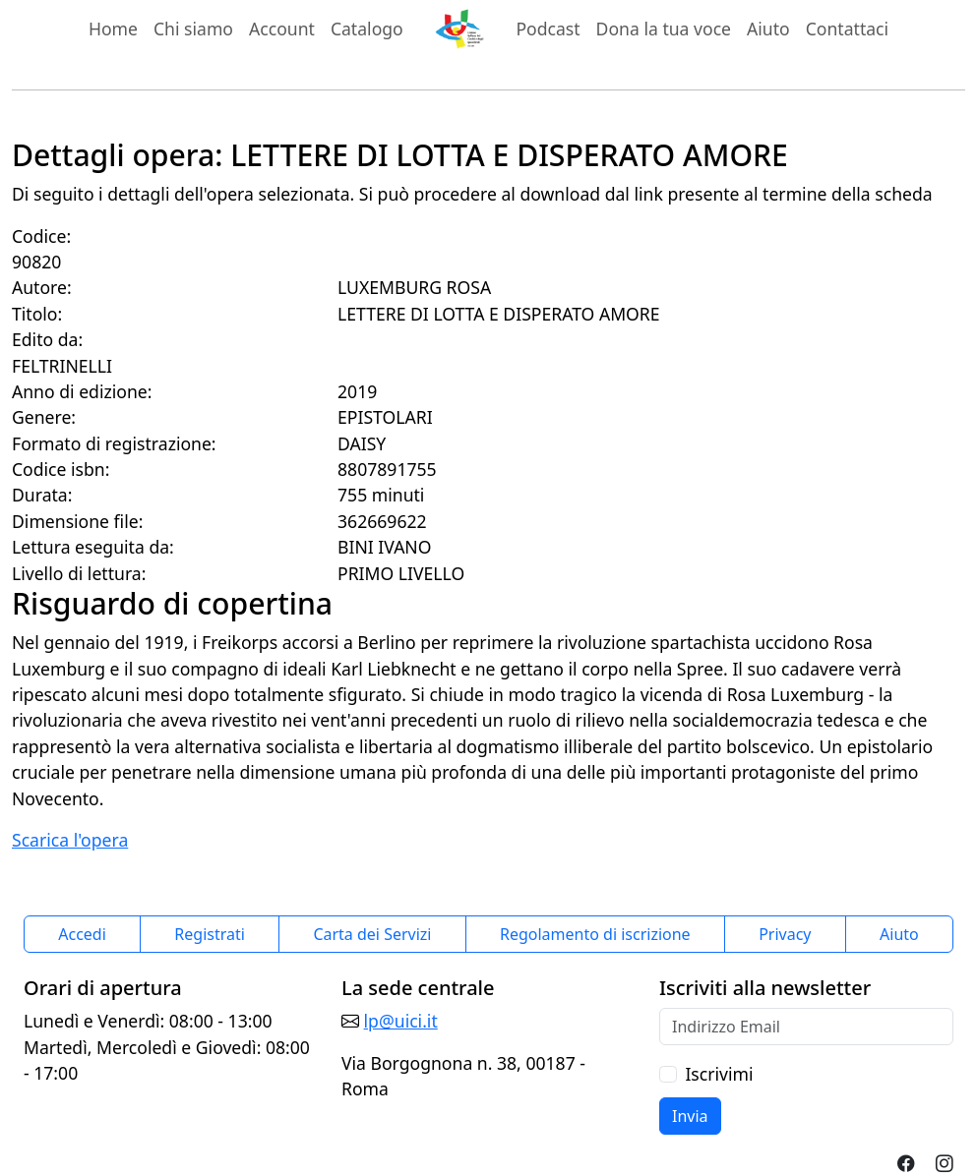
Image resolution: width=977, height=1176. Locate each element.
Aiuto (768, 28)
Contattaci (847, 28)
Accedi (82, 934)
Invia (690, 1116)
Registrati (209, 934)
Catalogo (367, 28)
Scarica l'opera (70, 840)
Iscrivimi (719, 1074)
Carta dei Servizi (372, 934)
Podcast (548, 28)
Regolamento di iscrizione (595, 934)
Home (113, 28)
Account (282, 28)
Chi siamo (193, 28)
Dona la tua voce (663, 28)
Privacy (785, 934)
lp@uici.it (401, 1020)
